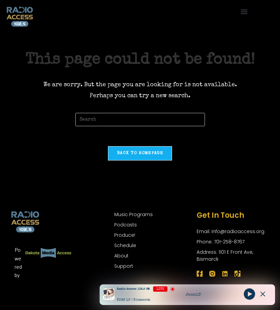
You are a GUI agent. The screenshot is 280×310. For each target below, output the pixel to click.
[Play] (249, 294)
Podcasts (125, 224)
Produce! (124, 235)
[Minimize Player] (263, 294)
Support (123, 266)
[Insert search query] (140, 119)
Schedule (125, 245)
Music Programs (133, 214)
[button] (243, 11)
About (121, 255)
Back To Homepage (140, 153)
